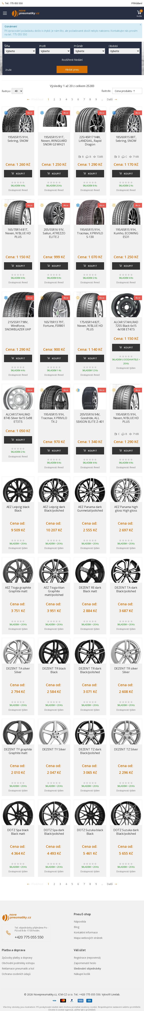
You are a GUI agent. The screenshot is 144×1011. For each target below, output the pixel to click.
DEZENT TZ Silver (126, 749)
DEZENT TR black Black (54, 670)
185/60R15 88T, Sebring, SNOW (126, 139)
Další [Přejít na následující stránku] (112, 99)
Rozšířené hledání (72, 59)
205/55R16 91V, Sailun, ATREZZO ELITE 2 (54, 233)
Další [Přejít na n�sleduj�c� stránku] (112, 884)
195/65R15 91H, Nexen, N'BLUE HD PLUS (126, 418)
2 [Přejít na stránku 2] (54, 99)
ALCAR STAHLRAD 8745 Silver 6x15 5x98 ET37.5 (18, 418)
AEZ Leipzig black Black (18, 508)
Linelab (115, 994)
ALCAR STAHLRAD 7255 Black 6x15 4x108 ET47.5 (126, 325)
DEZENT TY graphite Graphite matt (18, 751)
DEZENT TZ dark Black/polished (90, 751)
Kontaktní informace (86, 932)
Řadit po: (6, 91)
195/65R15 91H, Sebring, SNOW (18, 139)
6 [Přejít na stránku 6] (78, 99)
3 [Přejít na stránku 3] (60, 99)
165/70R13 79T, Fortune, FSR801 (54, 324)
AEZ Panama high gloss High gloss (126, 508)
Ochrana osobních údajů (16, 974)
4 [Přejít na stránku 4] (66, 99)
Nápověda (80, 921)
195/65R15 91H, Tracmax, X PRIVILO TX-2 (54, 418)
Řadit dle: (106, 90)
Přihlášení (136, 3)
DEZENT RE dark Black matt (90, 589)
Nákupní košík (82, 974)
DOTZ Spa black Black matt (18, 832)
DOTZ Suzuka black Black (90, 832)
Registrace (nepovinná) (87, 957)
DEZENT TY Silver (54, 749)
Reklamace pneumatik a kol (18, 968)
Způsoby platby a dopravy (17, 957)
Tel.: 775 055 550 (12, 3)
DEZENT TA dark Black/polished (126, 589)
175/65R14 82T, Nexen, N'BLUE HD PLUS (90, 325)
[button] (139, 13)
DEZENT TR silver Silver (126, 670)
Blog (76, 927)
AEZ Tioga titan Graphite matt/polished (54, 591)
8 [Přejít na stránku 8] (90, 99)
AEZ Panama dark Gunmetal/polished (90, 508)
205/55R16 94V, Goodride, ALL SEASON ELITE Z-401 (90, 418)
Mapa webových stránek (88, 938)
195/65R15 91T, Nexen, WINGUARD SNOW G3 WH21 (54, 140)
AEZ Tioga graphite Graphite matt (18, 589)
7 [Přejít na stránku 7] (84, 99)
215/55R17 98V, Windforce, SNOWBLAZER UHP (18, 325)
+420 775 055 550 (29, 937)
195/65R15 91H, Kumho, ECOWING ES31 (126, 233)
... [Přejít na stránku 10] (102, 99)
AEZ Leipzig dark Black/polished (54, 508)
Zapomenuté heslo (85, 963)
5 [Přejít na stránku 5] (72, 99)
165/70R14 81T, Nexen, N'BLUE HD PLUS (18, 233)
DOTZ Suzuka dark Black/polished (126, 832)
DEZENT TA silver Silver (18, 670)
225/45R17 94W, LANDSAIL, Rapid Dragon (90, 140)
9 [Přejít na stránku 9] (96, 99)
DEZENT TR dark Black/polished (90, 670)
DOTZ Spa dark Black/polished (54, 832)
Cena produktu (125, 91)
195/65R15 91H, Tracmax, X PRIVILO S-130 (90, 233)
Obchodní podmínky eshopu (18, 963)
